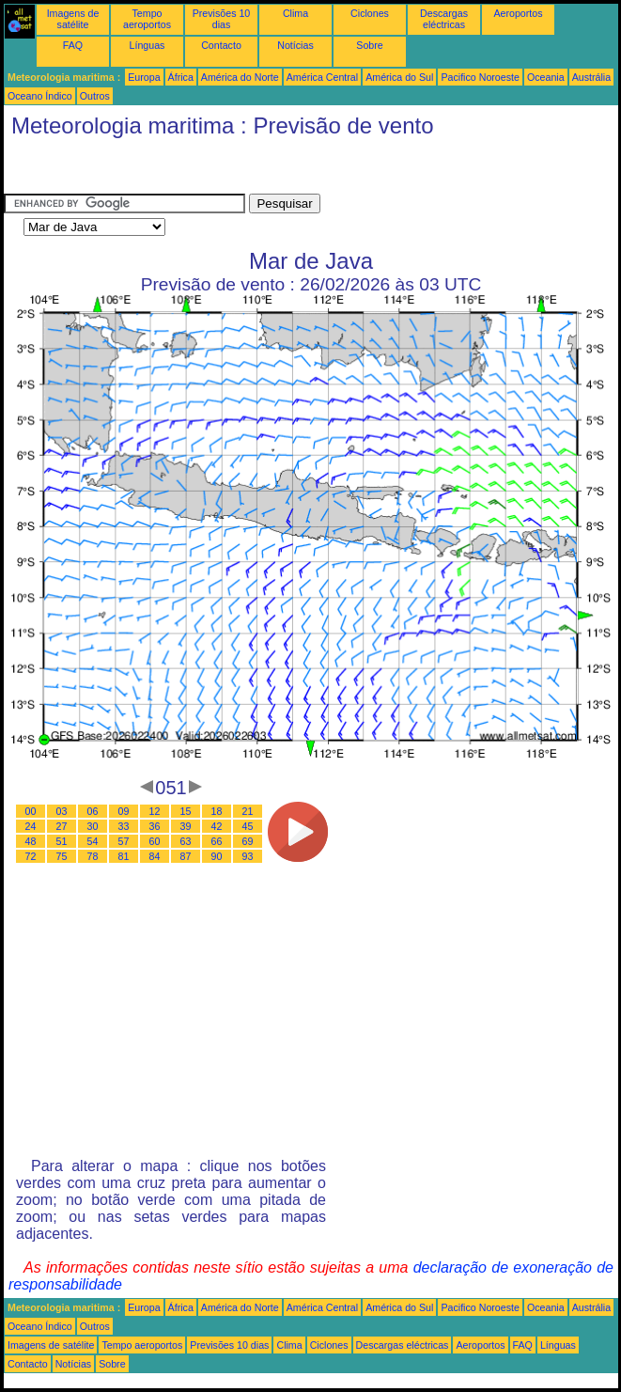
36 (155, 826)
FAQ (73, 45)
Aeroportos (517, 13)
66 (217, 841)
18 (217, 811)
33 (124, 826)
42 (217, 826)
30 (93, 826)
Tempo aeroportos (147, 19)
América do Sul (399, 77)
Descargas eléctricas (444, 19)
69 (248, 841)
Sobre (369, 45)
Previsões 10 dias (222, 19)
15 (186, 811)
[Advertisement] (154, 170)
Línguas (147, 45)
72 (31, 856)
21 (248, 811)
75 (62, 856)
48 (31, 841)
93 (248, 856)
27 (62, 826)
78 (93, 856)
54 (93, 841)
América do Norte (240, 77)
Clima (295, 13)
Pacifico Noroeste (480, 77)
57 (124, 841)
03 (62, 811)
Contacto (221, 45)
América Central (322, 77)
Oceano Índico (40, 96)
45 (248, 826)
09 (124, 811)
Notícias (295, 45)
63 (186, 841)
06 (93, 811)
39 (186, 826)
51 (62, 841)
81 (124, 856)
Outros (95, 96)
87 (186, 856)
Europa (144, 77)
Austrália (591, 77)
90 (217, 856)
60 (155, 841)
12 (155, 811)
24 (31, 826)
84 (155, 856)
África (181, 77)
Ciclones (369, 13)
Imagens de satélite (73, 19)
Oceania (546, 77)
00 (31, 811)
